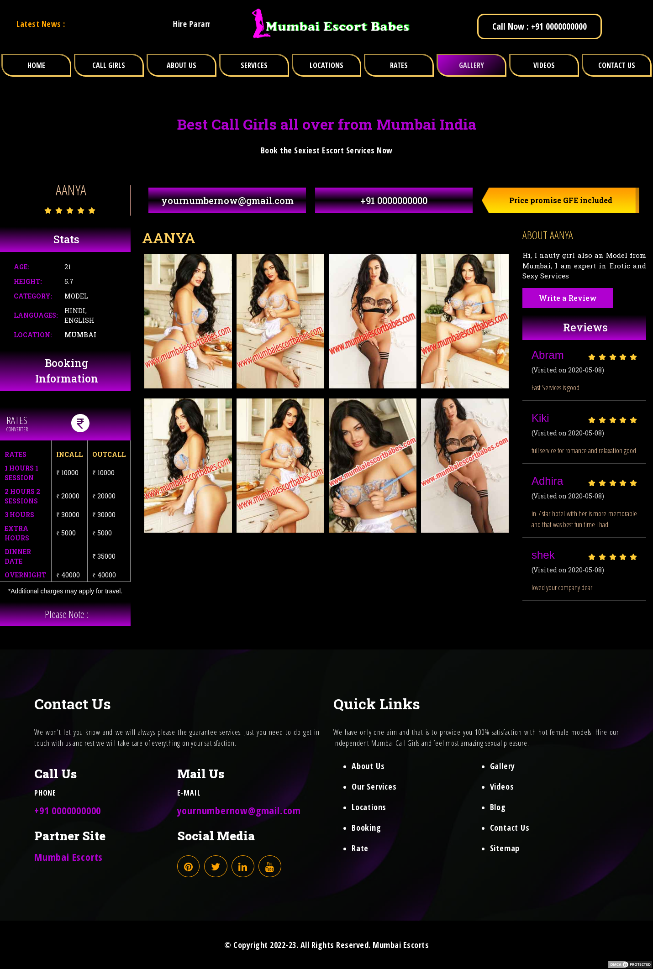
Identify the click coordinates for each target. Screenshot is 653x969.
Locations (369, 806)
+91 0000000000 (393, 200)
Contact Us (510, 827)
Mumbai (80, 334)
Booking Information (66, 371)
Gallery (503, 765)
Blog (498, 806)
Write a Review (568, 298)
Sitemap (505, 848)
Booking (366, 827)
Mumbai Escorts (68, 857)
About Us (368, 765)
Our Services (374, 786)
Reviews (585, 327)
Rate (360, 848)
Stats (66, 239)
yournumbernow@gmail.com (227, 200)
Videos (502, 786)
